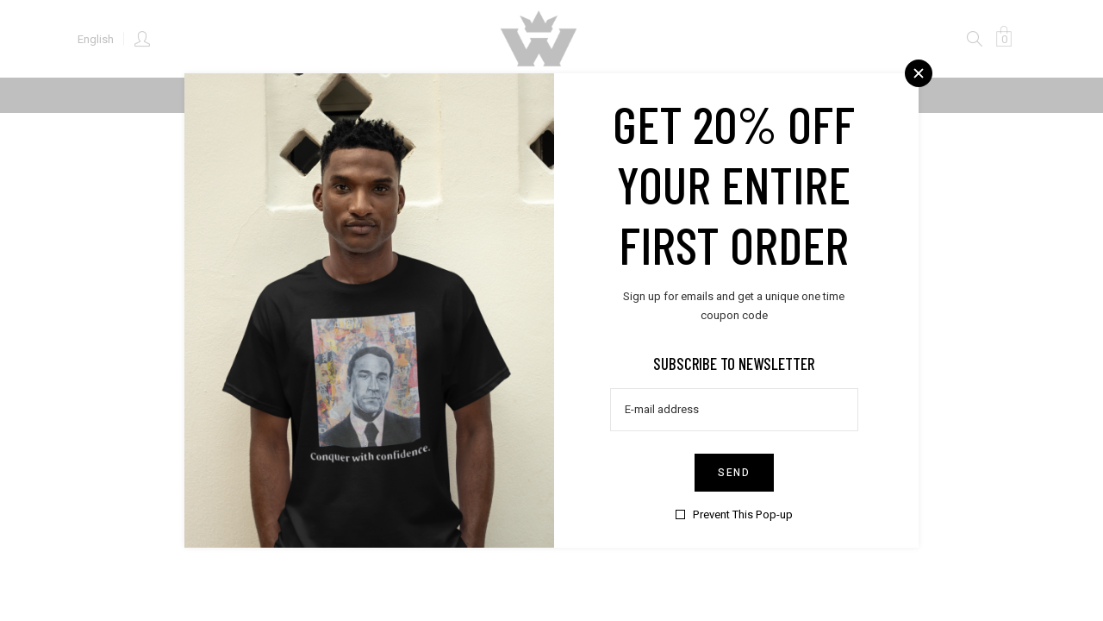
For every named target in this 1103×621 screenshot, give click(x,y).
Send (733, 472)
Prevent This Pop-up (741, 513)
